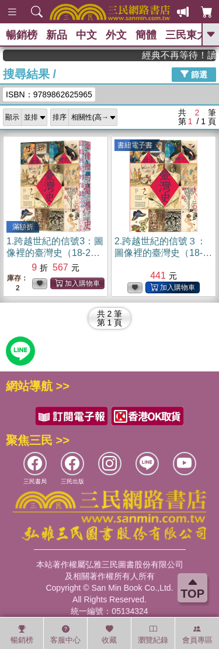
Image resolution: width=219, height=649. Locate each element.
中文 (86, 35)
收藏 (109, 634)
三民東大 (186, 35)
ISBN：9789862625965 (49, 94)
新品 (56, 35)
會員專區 (197, 634)
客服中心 (65, 634)
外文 (116, 35)
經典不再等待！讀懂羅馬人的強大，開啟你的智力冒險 (183, 55)
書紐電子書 (134, 145)
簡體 (146, 35)
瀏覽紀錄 (153, 634)
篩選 (193, 74)
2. (163, 252)
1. (54, 252)
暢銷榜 (21, 35)
